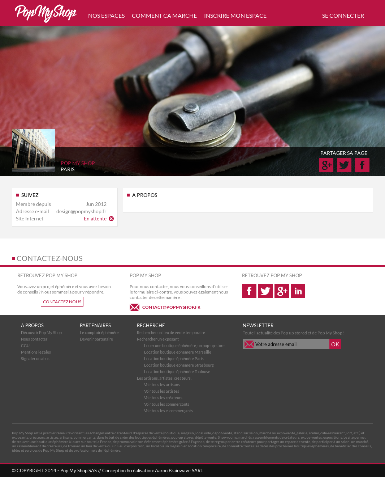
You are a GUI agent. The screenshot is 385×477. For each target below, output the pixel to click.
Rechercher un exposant (158, 339)
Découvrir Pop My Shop (41, 332)
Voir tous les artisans (162, 384)
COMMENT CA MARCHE (164, 15)
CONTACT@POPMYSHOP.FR (171, 307)
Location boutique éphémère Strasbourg (179, 365)
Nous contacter (34, 339)
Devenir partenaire (96, 339)
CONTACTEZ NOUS (62, 301)
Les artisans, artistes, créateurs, (164, 378)
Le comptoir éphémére (99, 332)
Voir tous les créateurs (163, 397)
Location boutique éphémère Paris (174, 358)
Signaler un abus (35, 358)
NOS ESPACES (106, 15)
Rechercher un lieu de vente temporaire (171, 332)
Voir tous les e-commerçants (168, 410)
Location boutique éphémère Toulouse (177, 371)
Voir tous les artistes (161, 391)
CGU (25, 345)
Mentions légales (36, 352)
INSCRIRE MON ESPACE (235, 15)
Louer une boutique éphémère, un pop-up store (184, 345)
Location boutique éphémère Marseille (177, 352)
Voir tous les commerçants (166, 404)
